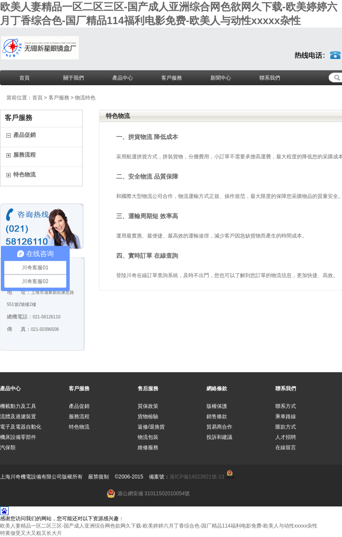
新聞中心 (220, 78)
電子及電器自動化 (20, 427)
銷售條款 (216, 417)
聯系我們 (269, 78)
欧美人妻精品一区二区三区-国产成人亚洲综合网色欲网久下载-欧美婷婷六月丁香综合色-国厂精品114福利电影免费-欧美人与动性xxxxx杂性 (158, 526)
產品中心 (122, 78)
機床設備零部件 (18, 437)
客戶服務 (171, 78)
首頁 (24, 78)
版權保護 (216, 406)
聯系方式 (285, 406)
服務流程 (24, 154)
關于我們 (73, 78)
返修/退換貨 (151, 427)
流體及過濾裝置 (18, 417)
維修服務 (148, 447)
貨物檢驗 (148, 417)
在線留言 (285, 447)
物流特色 (85, 98)
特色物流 (24, 174)
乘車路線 (285, 417)
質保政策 (148, 406)
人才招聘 (285, 437)
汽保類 (7, 447)
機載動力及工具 (18, 406)
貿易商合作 (219, 427)
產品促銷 (24, 135)
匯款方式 (285, 427)
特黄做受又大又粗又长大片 (31, 533)
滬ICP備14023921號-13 (196, 477)
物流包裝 (148, 437)
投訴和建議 (219, 437)
